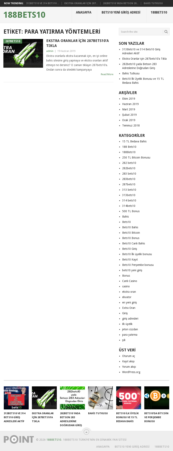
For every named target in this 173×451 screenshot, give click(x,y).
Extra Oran (128, 307)
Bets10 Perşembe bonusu (138, 264)
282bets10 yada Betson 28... (120, 3)
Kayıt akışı (128, 361)
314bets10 (128, 205)
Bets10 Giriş (129, 248)
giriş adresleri (130, 318)
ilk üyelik (127, 324)
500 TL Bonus (131, 211)
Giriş (125, 313)
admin (49, 51)
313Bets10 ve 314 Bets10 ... (42, 3)
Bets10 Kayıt (130, 259)
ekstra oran (129, 291)
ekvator (126, 297)
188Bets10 (24, 15)
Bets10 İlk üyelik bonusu (137, 254)
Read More (107, 74)
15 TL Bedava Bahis (134, 141)
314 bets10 (129, 200)
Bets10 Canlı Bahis (133, 243)
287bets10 (128, 184)
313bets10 (128, 195)
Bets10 (126, 222)
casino (126, 286)
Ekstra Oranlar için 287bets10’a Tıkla (77, 43)
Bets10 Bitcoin (131, 232)
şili (123, 340)
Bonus (126, 275)
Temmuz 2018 (131, 125)
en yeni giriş (129, 302)
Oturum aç (128, 356)
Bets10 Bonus (130, 238)
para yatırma (129, 334)
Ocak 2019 (128, 120)
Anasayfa (83, 12)
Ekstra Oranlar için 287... (81, 3)
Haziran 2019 (130, 104)
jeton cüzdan (130, 329)
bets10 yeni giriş (132, 270)
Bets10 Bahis (130, 227)
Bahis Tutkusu (153, 3)
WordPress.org (131, 372)
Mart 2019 (128, 109)
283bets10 (128, 179)
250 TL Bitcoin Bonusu (136, 157)
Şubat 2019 (129, 114)
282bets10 (128, 168)
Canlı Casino (129, 281)
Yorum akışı (129, 366)
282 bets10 (129, 162)
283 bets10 (129, 173)
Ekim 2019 (128, 98)
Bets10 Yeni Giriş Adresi (121, 12)
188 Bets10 (129, 146)
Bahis (125, 216)
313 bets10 (129, 189)
